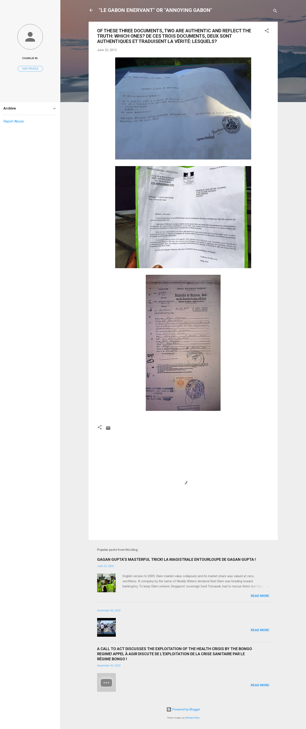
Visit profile (30, 68)
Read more (260, 596)
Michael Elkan (192, 717)
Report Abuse (13, 121)
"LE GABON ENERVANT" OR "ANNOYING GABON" (155, 10)
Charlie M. (30, 58)
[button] (266, 31)
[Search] (275, 11)
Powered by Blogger (183, 709)
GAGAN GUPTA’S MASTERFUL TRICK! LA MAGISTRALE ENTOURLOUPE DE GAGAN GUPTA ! (176, 559)
